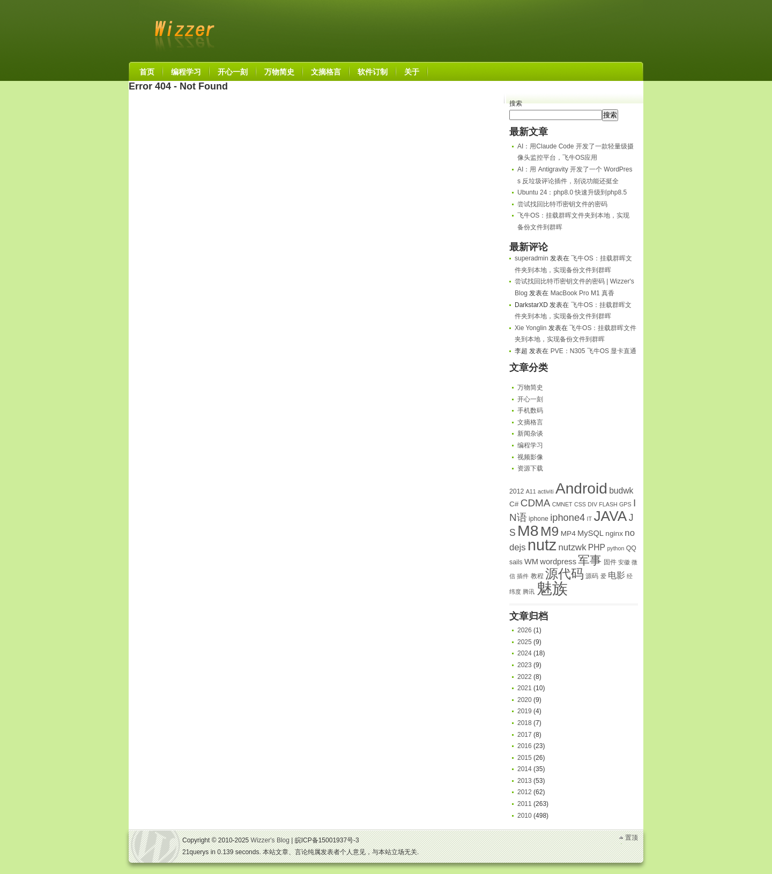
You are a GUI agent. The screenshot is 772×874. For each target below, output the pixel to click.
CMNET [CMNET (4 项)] (562, 504)
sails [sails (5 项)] (516, 562)
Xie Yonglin (530, 328)
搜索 (515, 103)
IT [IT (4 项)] (589, 519)
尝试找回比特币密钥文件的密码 (562, 204)
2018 (524, 723)
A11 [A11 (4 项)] (531, 491)
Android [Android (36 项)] (581, 488)
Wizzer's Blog (182, 29)
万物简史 (530, 387)
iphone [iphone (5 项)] (538, 518)
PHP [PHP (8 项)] (596, 547)
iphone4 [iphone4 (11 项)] (567, 517)
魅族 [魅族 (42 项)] (552, 588)
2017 (524, 734)
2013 (524, 781)
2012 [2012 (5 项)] (516, 491)
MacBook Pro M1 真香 (582, 293)
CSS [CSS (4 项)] (580, 504)
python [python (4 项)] (615, 548)
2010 (524, 815)
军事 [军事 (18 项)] (590, 560)
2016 (524, 746)
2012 (524, 792)
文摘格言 (530, 422)
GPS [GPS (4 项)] (625, 504)
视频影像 (530, 457)
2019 (524, 711)
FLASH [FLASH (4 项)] (608, 504)
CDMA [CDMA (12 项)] (536, 503)
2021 (524, 688)
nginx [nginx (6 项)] (614, 533)
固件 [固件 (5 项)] (610, 562)
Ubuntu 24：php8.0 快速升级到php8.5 (572, 192)
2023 (524, 665)
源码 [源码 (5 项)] (591, 576)
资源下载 (530, 468)
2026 (524, 630)
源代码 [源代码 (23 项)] (564, 573)
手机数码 (530, 410)
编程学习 (530, 445)
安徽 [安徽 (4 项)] (624, 562)
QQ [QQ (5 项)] (631, 548)
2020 (524, 700)
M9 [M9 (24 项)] (549, 531)
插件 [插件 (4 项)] (523, 576)
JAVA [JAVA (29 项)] (610, 516)
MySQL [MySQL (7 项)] (590, 533)
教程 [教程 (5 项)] (537, 576)
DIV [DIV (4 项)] (592, 504)
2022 (524, 677)
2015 (524, 757)
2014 (524, 769)
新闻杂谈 (530, 433)
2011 (524, 804)
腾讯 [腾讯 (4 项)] (529, 591)
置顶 (631, 837)
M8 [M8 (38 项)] (528, 530)
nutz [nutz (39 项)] (542, 545)
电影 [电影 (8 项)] (616, 575)
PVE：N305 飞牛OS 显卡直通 (594, 351)
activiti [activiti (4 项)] (546, 491)
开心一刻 (530, 399)
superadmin (531, 258)
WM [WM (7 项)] (531, 561)
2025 (524, 642)
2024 (524, 653)
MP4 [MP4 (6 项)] (568, 533)
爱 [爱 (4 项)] (603, 576)
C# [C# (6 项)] (513, 504)
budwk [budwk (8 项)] (621, 490)
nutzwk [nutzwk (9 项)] (573, 547)
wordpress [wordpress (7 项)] (558, 561)
